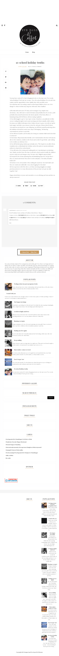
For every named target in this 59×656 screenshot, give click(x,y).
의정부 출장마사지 (22, 215)
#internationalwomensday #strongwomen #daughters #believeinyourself (23, 447)
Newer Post (25, 252)
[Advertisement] (29, 13)
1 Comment (38, 66)
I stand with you (52, 518)
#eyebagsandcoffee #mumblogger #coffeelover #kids (19, 439)
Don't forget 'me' (52, 622)
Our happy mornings (52, 533)
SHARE (18, 185)
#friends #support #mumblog (13, 444)
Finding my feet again (52, 579)
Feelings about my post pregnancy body (52, 505)
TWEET (25, 185)
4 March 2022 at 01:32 (21, 210)
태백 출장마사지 (44, 215)
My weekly (8, 458)
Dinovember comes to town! (52, 607)
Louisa (20, 66)
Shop (33, 52)
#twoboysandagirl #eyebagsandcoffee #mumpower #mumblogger (22, 452)
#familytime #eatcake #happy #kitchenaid (16, 442)
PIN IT (41, 185)
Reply (10, 222)
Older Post (34, 252)
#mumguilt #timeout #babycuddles (14, 450)
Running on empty (52, 564)
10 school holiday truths (52, 636)
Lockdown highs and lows (52, 549)
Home (27, 52)
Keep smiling (52, 592)
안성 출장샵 (23, 217)
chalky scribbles (9, 455)
